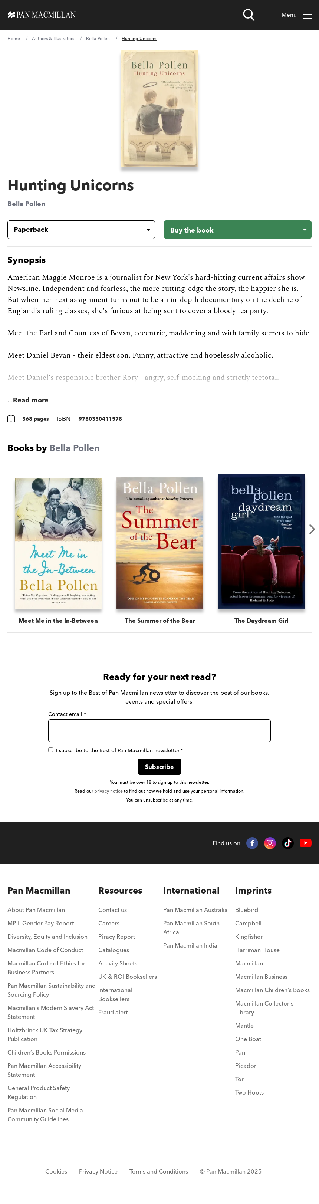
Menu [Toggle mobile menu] (297, 15)
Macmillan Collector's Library (264, 1008)
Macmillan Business (261, 976)
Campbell (248, 923)
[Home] (41, 14)
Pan (240, 1052)
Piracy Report (116, 936)
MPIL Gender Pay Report (40, 923)
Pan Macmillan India (190, 945)
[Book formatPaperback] (75, 230)
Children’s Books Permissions (46, 1052)
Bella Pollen (98, 38)
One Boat (248, 1039)
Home (13, 38)
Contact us (112, 910)
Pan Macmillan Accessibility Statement (44, 1070)
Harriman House (257, 950)
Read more (31, 400)
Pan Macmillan (38, 890)
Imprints (253, 890)
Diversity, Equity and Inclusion (47, 936)
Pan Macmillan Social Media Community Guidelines (45, 1114)
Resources (120, 890)
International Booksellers (115, 994)
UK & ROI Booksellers (127, 976)
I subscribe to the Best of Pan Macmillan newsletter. (115, 750)
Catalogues (113, 950)
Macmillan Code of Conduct (45, 950)
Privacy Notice (98, 1171)
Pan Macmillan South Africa (191, 928)
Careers (108, 923)
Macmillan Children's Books (272, 990)
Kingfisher (249, 936)
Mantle (244, 1025)
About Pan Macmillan (36, 910)
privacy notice (108, 791)
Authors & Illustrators (53, 38)
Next (312, 529)
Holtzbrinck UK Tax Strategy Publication (44, 1034)
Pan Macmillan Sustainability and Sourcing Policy (51, 990)
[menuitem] (52, 912)
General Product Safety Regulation (38, 1092)
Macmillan (249, 963)
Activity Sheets (117, 963)
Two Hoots (249, 1092)
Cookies (56, 1171)
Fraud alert (113, 1012)
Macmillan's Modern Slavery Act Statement (50, 1012)
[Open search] (249, 15)
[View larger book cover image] (159, 108)
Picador (245, 1065)
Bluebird (246, 910)
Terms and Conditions (158, 1171)
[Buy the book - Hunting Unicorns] (237, 230)
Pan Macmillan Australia (195, 910)
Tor (239, 1079)
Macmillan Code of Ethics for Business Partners (46, 968)
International (191, 890)
